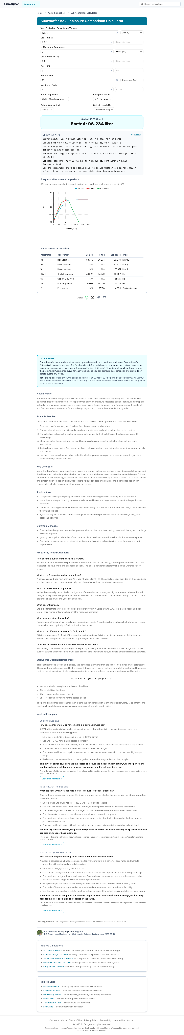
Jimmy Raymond (65, 931)
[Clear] (117, 32)
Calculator (54, 1020)
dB (117, 70)
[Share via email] (104, 298)
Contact (131, 1020)
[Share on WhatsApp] (86, 298)
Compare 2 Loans (51, 990)
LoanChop (48, 1006)
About (64, 1020)
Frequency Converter (53, 966)
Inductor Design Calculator (55, 954)
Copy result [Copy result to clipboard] (136, 135)
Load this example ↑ (52, 778)
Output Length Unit (102, 105)
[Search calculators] (160, 4)
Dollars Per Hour (51, 986)
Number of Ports (49, 85)
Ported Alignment (49, 95)
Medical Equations (52, 994)
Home (40, 13)
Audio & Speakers (57, 13)
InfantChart (48, 998)
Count (119, 89)
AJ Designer (11, 3)
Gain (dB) (45, 66)
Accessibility (106, 1020)
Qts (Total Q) (47, 38)
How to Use (119, 1020)
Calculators (31, 4)
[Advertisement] (92, 328)
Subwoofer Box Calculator (84, 13)
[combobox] (131, 32)
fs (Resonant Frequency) (53, 47)
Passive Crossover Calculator (57, 962)
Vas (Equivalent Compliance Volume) (59, 28)
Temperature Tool (52, 1002)
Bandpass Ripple (101, 95)
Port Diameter (47, 76)
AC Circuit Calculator (53, 950)
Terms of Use (75, 1020)
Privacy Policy (91, 1020)
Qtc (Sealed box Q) (50, 57)
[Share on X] (92, 298)
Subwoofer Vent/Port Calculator (58, 958)
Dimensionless (123, 42)
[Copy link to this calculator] (98, 298)
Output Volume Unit (50, 105)
